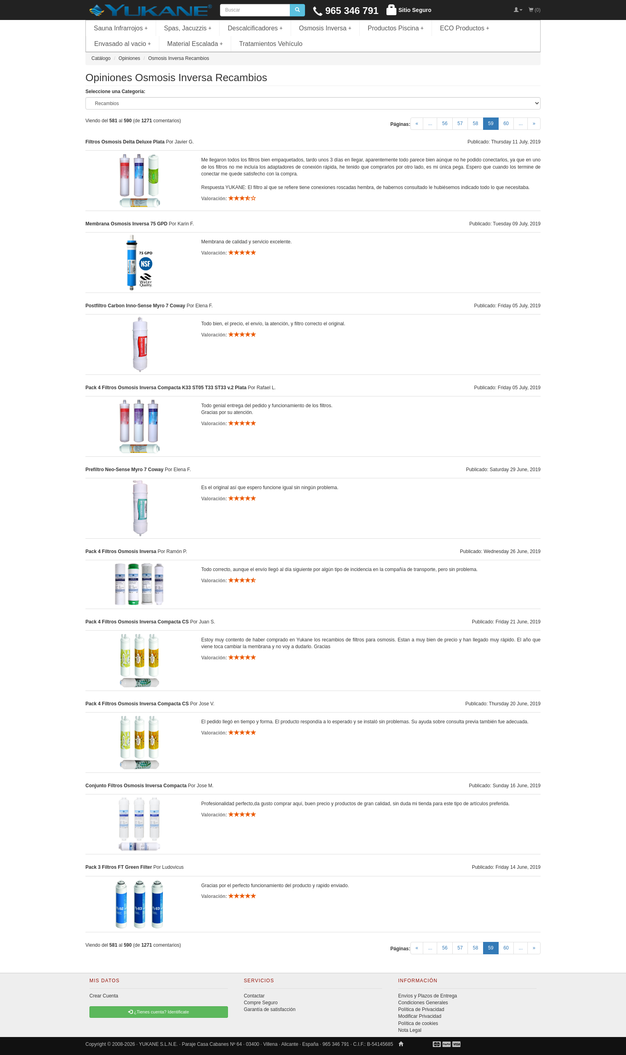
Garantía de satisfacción (269, 1009)
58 (475, 123)
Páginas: (400, 124)
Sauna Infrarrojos (121, 28)
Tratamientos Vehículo (271, 43)
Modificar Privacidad (419, 1016)
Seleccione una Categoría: (115, 91)
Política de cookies (418, 1023)
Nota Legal (409, 1030)
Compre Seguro (261, 1002)
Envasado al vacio (122, 44)
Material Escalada (195, 44)
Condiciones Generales (423, 1002)
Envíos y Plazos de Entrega (427, 996)
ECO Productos (464, 28)
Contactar (254, 996)
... (430, 123)
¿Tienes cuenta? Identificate (158, 1011)
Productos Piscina (396, 28)
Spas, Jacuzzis (188, 28)
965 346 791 (345, 10)
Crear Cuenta (103, 996)
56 (444, 123)
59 (493, 123)
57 (460, 123)
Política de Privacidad (421, 1009)
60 (506, 123)
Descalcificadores (255, 28)
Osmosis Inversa (325, 28)
